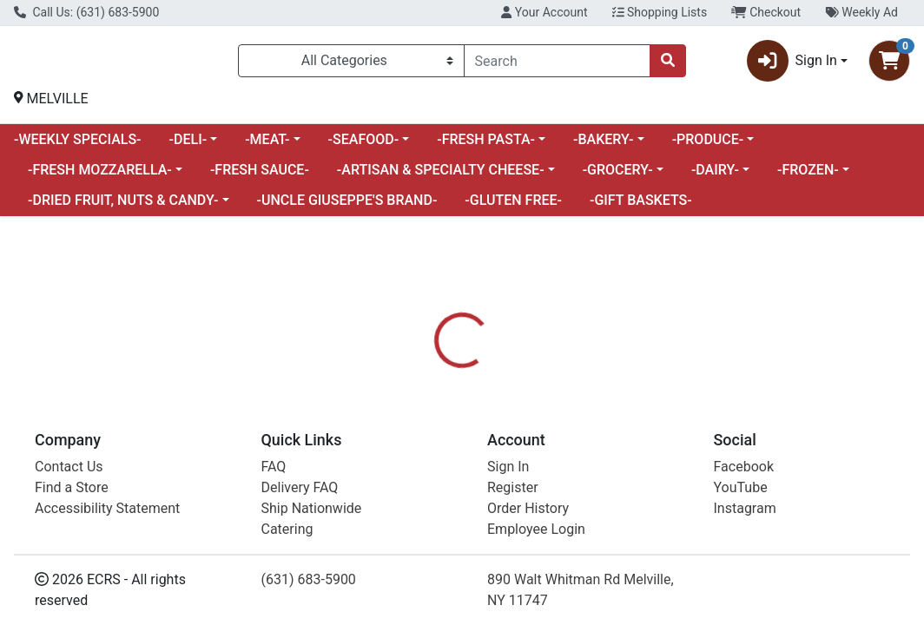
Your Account (544, 12)
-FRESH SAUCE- (259, 176)
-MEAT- (267, 146)
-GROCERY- (618, 176)
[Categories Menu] (351, 64)
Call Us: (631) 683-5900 (86, 12)
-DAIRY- (715, 176)
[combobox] (557, 64)
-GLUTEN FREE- (513, 207)
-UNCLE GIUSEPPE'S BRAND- (347, 207)
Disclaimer (509, 445)
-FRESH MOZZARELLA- (100, 176)
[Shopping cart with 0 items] (889, 64)
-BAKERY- (603, 146)
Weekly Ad (861, 12)
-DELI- (188, 146)
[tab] (431, 445)
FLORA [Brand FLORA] (579, 510)
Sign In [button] (792, 64)
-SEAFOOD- (363, 146)
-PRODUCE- (708, 146)
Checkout (766, 12)
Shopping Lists (660, 12)
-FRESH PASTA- (486, 146)
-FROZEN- (808, 176)
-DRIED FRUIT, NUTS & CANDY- (123, 207)
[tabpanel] (654, 518)
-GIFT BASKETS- (641, 207)
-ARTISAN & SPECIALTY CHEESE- (440, 176)
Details (431, 445)
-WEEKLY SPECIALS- (78, 146)
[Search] (557, 64)
